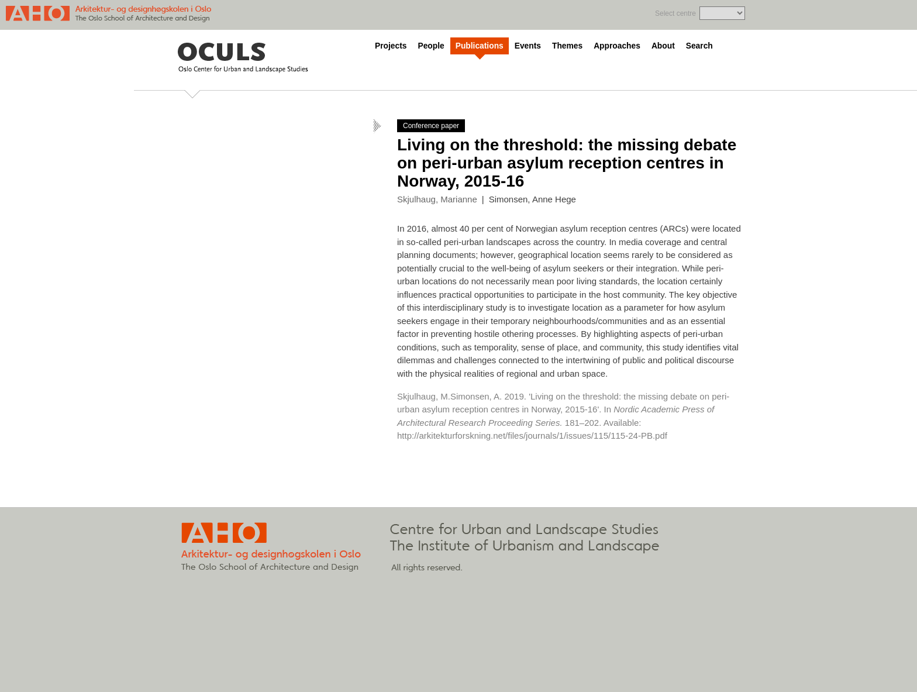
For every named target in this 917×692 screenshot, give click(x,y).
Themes (567, 46)
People (431, 46)
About (663, 46)
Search (699, 46)
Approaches (617, 46)
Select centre (675, 13)
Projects (390, 46)
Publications (480, 46)
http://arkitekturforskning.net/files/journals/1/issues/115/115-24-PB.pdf (532, 435)
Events (528, 46)
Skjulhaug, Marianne (437, 199)
